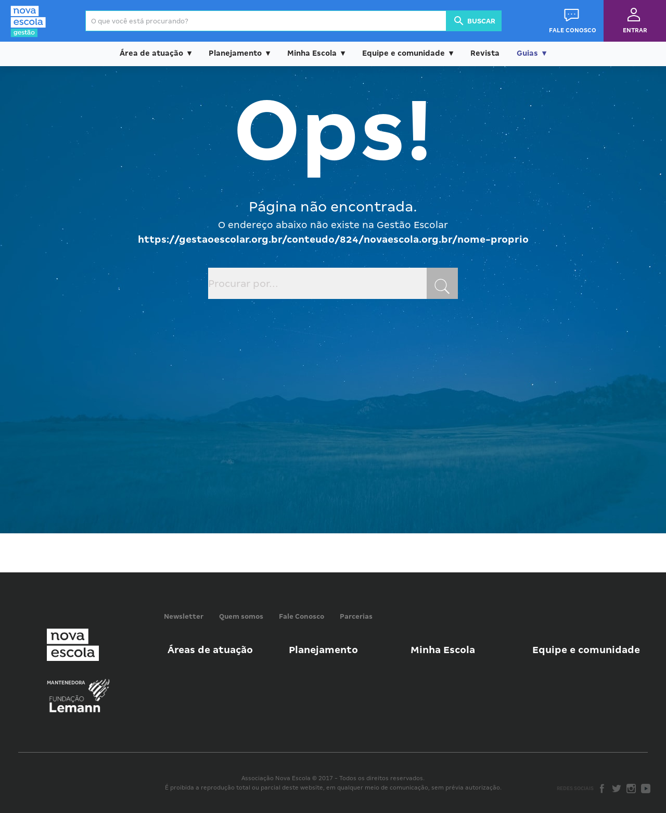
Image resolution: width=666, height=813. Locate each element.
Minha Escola (312, 53)
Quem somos (241, 616)
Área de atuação (151, 53)
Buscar (474, 21)
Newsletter (183, 616)
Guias (527, 53)
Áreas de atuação (210, 649)
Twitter (616, 788)
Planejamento (235, 53)
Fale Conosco (301, 616)
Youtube (645, 788)
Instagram (631, 788)
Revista (484, 53)
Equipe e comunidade (403, 53)
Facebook (602, 788)
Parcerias (356, 616)
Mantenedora (66, 682)
